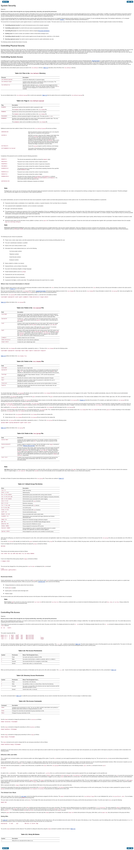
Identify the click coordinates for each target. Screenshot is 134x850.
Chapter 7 (62, 19)
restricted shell (41, 581)
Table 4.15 (3, 356)
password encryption (41, 291)
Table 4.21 (72, 828)
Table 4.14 (3, 302)
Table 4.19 (113, 670)
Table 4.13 (44, 95)
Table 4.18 (77, 644)
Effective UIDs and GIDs (29, 445)
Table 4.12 (45, 67)
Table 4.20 (18, 695)
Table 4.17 (61, 478)
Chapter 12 (12, 288)
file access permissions (43, 30)
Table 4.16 (3, 427)
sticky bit (5, 820)
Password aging (95, 60)
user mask (23, 796)
